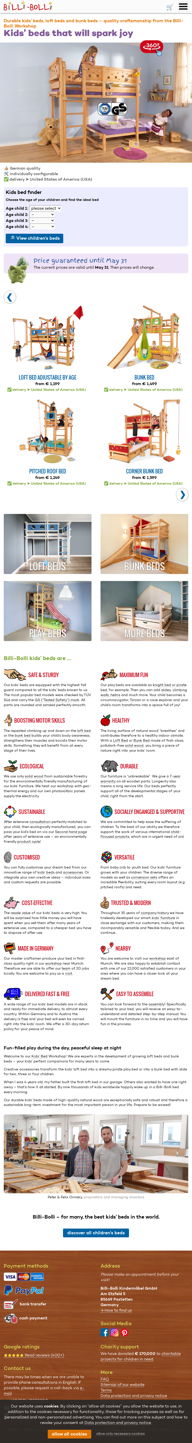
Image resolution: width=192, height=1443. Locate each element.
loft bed (84, 730)
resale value (20, 913)
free (24, 1019)
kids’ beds (46, 872)
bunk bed (22, 735)
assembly (156, 1004)
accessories (73, 872)
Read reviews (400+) (34, 1355)
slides (166, 690)
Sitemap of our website (122, 1384)
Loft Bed (120, 740)
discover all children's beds (96, 1233)
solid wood (134, 745)
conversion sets (144, 877)
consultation (40, 821)
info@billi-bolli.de (27, 1408)
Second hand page (71, 831)
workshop (53, 963)
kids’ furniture (163, 918)
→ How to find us (116, 1310)
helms (115, 695)
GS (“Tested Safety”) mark (57, 700)
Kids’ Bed (40, 1056)
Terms (106, 1390)
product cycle (28, 841)
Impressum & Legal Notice (125, 1401)
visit (68, 973)
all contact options (29, 1416)
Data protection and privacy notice (133, 1395)
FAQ (104, 1379)
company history (155, 913)
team (66, 968)
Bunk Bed (142, 740)
